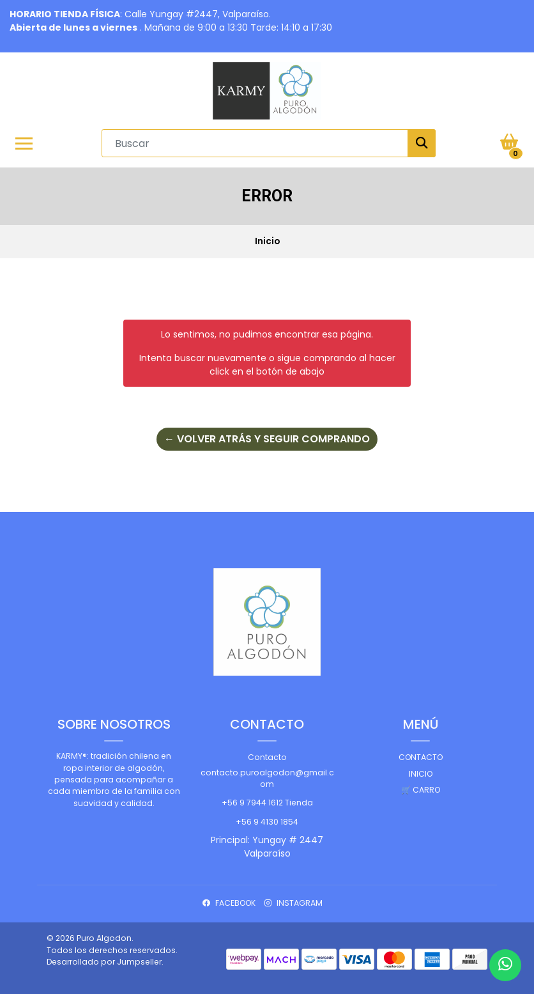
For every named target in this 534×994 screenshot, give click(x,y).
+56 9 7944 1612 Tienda (267, 802)
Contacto (267, 757)
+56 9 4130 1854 (267, 821)
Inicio (420, 773)
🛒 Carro (420, 789)
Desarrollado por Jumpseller (104, 961)
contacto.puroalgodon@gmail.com (267, 778)
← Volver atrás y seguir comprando (267, 438)
